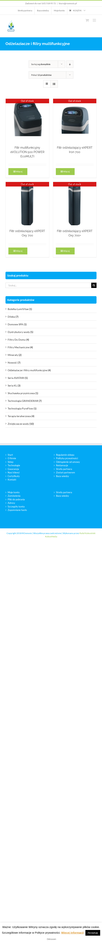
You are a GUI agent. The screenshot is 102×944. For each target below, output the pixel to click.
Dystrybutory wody (19, 331)
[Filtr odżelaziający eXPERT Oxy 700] (27, 203)
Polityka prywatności (67, 458)
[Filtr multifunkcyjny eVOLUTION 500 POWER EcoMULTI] (27, 120)
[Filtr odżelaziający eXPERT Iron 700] (75, 120)
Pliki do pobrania (16, 499)
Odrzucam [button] (51, 939)
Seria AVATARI (16, 377)
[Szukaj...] (48, 285)
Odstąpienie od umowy (68, 461)
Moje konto (14, 492)
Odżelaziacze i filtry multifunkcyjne (27, 370)
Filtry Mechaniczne (18, 347)
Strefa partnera (64, 469)
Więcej (19, 171)
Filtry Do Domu (17, 339)
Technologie (14, 465)
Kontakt (12, 479)
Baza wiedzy (62, 476)
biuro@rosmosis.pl (68, 3)
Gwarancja (13, 469)
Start (10, 454)
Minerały (13, 354)
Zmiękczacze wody (18, 423)
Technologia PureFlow (20, 408)
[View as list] (54, 83)
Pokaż (41, 75)
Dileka (11, 316)
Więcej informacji (72, 932)
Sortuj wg (40, 64)
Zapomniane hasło (17, 510)
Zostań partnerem (65, 472)
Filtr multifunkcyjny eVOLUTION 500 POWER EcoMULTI (27, 152)
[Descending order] (69, 64)
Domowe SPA (15, 324)
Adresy (11, 502)
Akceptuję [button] (93, 932)
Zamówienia (14, 495)
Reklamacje (62, 465)
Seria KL (12, 385)
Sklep (10, 461)
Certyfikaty (14, 476)
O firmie (12, 458)
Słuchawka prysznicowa (21, 393)
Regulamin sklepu (65, 454)
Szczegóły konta (16, 506)
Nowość (12, 362)
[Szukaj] (94, 285)
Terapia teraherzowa (19, 416)
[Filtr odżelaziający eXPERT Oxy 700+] (75, 203)
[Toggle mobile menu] (95, 20)
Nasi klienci (14, 472)
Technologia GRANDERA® (23, 400)
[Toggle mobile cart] (87, 20)
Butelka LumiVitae (18, 309)
